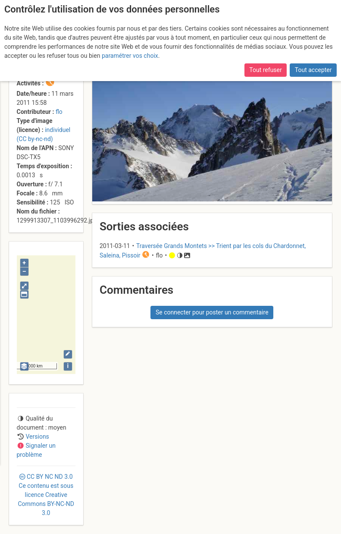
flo (59, 111)
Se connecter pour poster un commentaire (212, 312)
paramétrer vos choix (130, 55)
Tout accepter (313, 69)
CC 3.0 (46, 494)
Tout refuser (265, 69)
